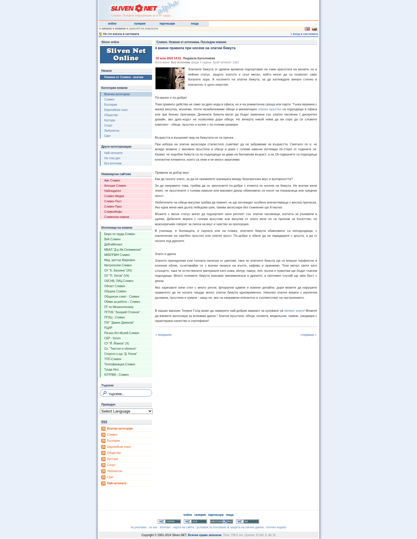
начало (107, 28)
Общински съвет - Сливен (121, 296)
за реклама (139, 527)
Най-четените (113, 153)
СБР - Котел (112, 338)
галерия (140, 23)
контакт (165, 527)
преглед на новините (143, 28)
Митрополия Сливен (118, 265)
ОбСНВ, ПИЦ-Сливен (118, 281)
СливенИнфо (113, 211)
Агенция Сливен (115, 185)
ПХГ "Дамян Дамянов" (119, 322)
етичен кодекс (276, 527)
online (112, 23)
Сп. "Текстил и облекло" (120, 348)
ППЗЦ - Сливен (114, 317)
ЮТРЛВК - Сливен (116, 374)
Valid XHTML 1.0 (169, 521)
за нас (153, 527)
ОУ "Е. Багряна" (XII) (118, 270)
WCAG (248, 521)
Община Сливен (115, 291)
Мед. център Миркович (119, 260)
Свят (107, 136)
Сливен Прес (113, 206)
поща (194, 23)
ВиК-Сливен (112, 239)
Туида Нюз (111, 369)
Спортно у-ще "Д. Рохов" (120, 353)
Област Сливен (114, 286)
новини (120, 28)
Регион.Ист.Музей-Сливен (121, 333)
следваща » (309, 334)
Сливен (109, 99)
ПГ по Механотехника (118, 307)
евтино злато (294, 310)
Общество (111, 115)
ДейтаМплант (113, 244)
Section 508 (222, 521)
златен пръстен (269, 109)
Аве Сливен (112, 180)
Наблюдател (112, 190)
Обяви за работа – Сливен (122, 301)
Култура (109, 120)
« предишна (163, 334)
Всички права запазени (204, 535)
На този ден (112, 158)
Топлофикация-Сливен (119, 364)
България (110, 104)
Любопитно (111, 130)
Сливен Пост (113, 201)
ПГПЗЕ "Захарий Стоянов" (122, 312)
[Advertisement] (247, 8)
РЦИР (108, 327)
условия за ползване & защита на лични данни (230, 527)
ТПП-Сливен (112, 359)
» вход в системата (304, 34)
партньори (167, 23)
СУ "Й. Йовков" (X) (116, 343)
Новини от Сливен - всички (123, 77)
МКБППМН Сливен (117, 254)
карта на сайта (183, 527)
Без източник (113, 163)
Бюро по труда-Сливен (119, 234)
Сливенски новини (116, 217)
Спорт (108, 125)
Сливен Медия (114, 196)
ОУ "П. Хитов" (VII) (116, 275)
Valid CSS (195, 521)
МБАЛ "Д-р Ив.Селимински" (123, 249)
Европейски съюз (116, 109)
